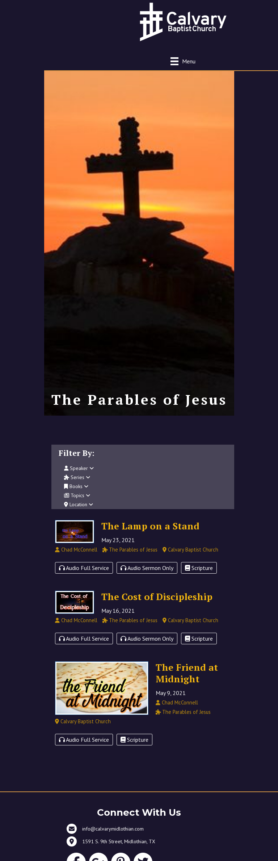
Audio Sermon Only (147, 567)
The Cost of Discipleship (156, 596)
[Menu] (183, 61)
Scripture (199, 567)
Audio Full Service (84, 567)
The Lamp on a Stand (150, 526)
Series (77, 477)
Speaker (79, 468)
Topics (77, 495)
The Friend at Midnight (187, 673)
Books (76, 486)
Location (78, 504)
